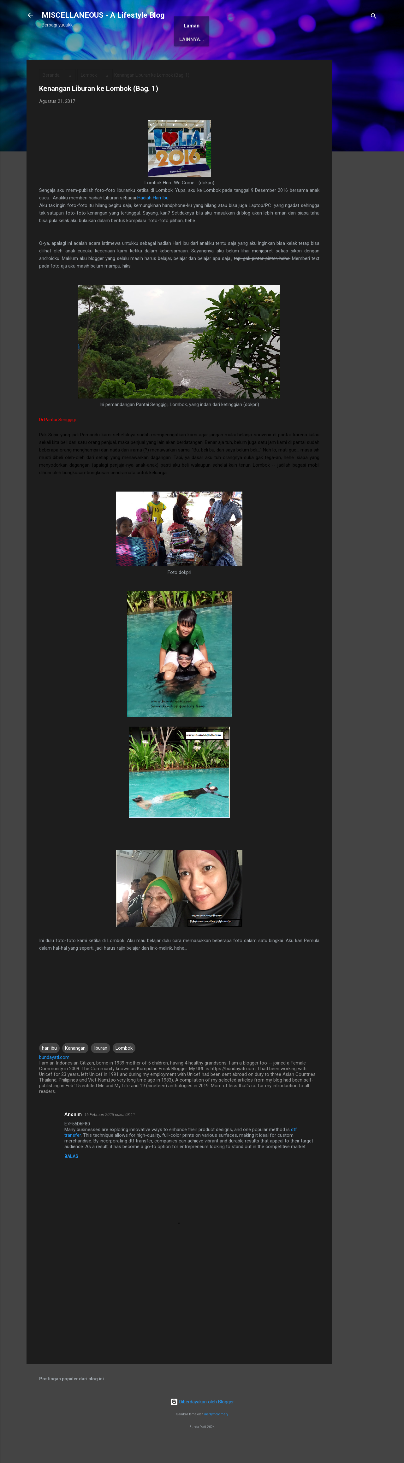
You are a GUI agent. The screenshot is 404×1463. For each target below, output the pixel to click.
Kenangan (75, 1068)
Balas (71, 1175)
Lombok (89, 94)
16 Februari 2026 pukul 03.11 (109, 1134)
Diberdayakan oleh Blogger (202, 1421)
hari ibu (49, 1068)
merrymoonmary (216, 1434)
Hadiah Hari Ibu (153, 217)
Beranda (58, 59)
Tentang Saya (99, 59)
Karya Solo (212, 59)
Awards (139, 59)
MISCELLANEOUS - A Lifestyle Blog (103, 15)
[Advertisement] (357, 173)
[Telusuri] (373, 17)
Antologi (173, 59)
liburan (100, 1068)
